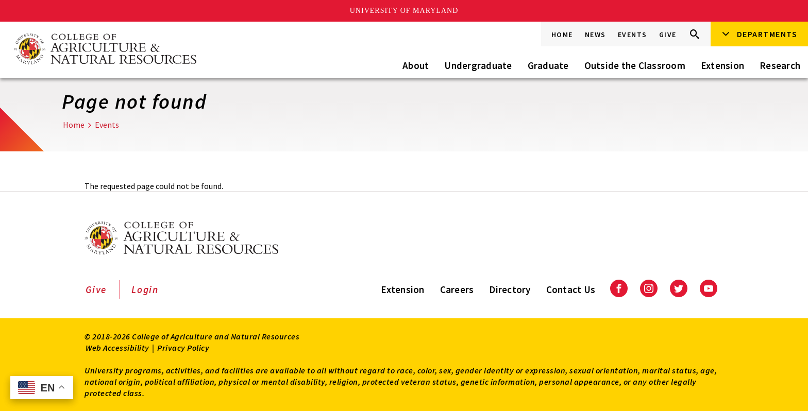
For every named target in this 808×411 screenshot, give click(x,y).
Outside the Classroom (634, 65)
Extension (722, 65)
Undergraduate (478, 65)
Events (632, 34)
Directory (509, 289)
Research (780, 65)
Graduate (548, 65)
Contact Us (571, 289)
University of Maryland (404, 10)
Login (145, 289)
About (415, 65)
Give (668, 34)
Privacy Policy (183, 347)
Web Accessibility (117, 347)
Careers (457, 289)
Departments (767, 34)
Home (562, 34)
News (595, 34)
